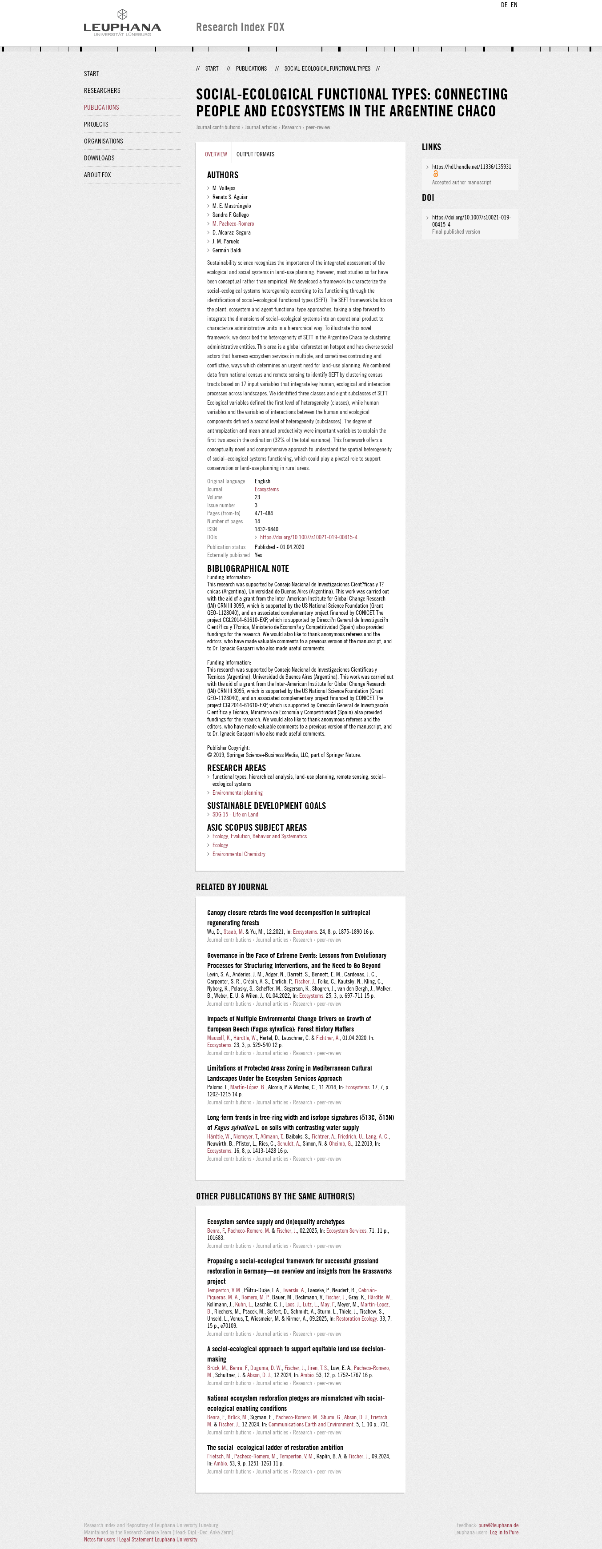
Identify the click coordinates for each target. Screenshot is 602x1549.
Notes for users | (101, 1539)
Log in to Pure (504, 1532)
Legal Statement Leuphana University (158, 1539)
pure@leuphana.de (498, 1525)
